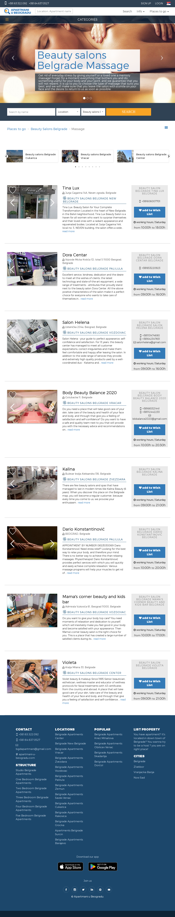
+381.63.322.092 (18, 3)
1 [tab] (75, 167)
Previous (6, 156)
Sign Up (146, 3)
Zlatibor (139, 766)
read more (68, 231)
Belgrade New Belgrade (70, 743)
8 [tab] (99, 167)
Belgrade (139, 761)
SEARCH (128, 112)
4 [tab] (86, 167)
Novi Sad (139, 777)
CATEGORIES (87, 19)
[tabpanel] (32, 156)
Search (127, 11)
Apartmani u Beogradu (88, 896)
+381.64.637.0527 (39, 3)
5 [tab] (89, 167)
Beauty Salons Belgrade (49, 129)
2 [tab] (79, 167)
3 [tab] (82, 167)
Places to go (16, 129)
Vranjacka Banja (144, 772)
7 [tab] (96, 167)
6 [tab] (92, 167)
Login (159, 3)
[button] (140, 11)
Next (168, 156)
